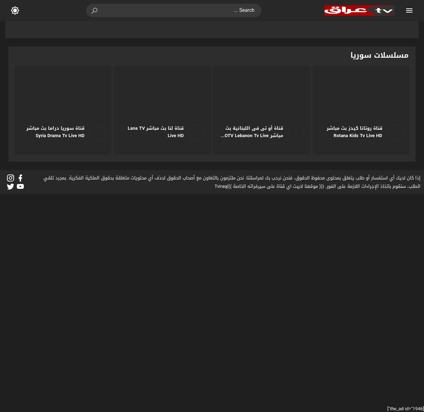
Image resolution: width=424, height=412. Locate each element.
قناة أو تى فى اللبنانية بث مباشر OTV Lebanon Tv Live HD (254, 135)
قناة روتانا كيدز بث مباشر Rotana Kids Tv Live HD (354, 132)
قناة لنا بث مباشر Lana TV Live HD (156, 132)
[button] (95, 10)
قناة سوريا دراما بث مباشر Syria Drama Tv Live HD (55, 132)
